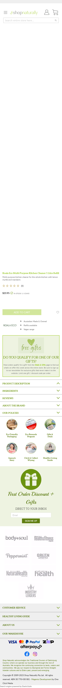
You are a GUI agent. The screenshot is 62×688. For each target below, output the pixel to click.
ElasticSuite (27, 686)
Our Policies (10, 413)
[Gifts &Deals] (50, 424)
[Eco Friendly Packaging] (12, 424)
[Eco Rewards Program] (31, 424)
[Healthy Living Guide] (50, 448)
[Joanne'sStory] (12, 448)
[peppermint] (17, 555)
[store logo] (24, 13)
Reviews (7, 398)
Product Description (16, 383)
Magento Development (41, 679)
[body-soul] (17, 538)
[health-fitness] (43, 538)
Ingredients (10, 391)
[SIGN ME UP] (31, 520)
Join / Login (45, 12)
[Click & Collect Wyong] (31, 448)
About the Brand (13, 405)
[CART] (55, 12)
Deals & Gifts (40, 365)
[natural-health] (17, 573)
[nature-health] (43, 573)
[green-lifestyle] (43, 555)
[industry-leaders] (31, 591)
